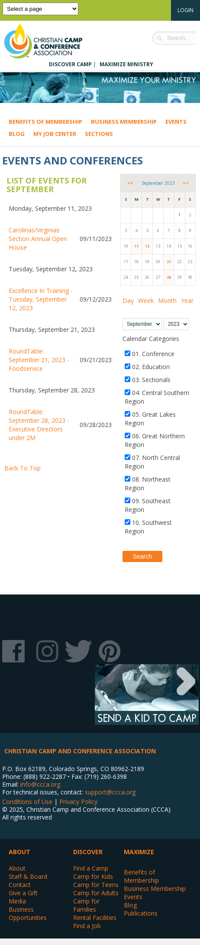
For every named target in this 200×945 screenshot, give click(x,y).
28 (169, 277)
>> (186, 183)
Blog (17, 134)
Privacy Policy (78, 801)
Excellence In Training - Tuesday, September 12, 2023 (41, 299)
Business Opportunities (28, 913)
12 (147, 246)
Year (187, 300)
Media (17, 901)
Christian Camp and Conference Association (52, 41)
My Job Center (54, 134)
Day (128, 300)
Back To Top (22, 468)
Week (146, 300)
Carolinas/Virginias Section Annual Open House (38, 238)
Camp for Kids (93, 876)
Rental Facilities (94, 917)
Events (176, 121)
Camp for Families (86, 905)
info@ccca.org (40, 784)
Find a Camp (90, 868)
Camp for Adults (96, 893)
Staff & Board (28, 876)
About (17, 868)
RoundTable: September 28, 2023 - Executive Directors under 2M (39, 425)
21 (169, 261)
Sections (99, 134)
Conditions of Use (27, 801)
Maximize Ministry (126, 64)
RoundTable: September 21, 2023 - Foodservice (39, 360)
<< (130, 183)
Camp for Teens (96, 885)
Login (185, 10)
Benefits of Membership (45, 121)
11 (136, 246)
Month (167, 300)
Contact (20, 885)
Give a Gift (23, 893)
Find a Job (87, 926)
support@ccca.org (110, 792)
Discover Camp (70, 64)
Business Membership (124, 121)
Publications (141, 913)
